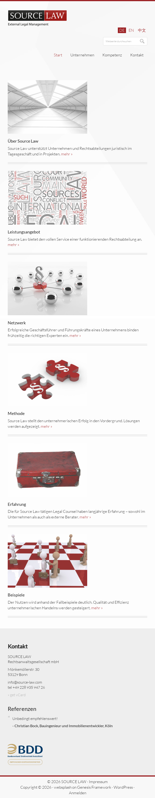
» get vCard (17, 694)
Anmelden (77, 792)
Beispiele (16, 594)
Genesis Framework (94, 787)
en (131, 30)
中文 (142, 30)
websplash (63, 787)
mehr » (66, 153)
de (122, 30)
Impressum (98, 781)
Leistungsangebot (24, 231)
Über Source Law (23, 141)
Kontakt (18, 646)
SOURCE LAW (37, 18)
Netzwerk (17, 322)
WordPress (123, 787)
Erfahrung (17, 504)
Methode (16, 413)
